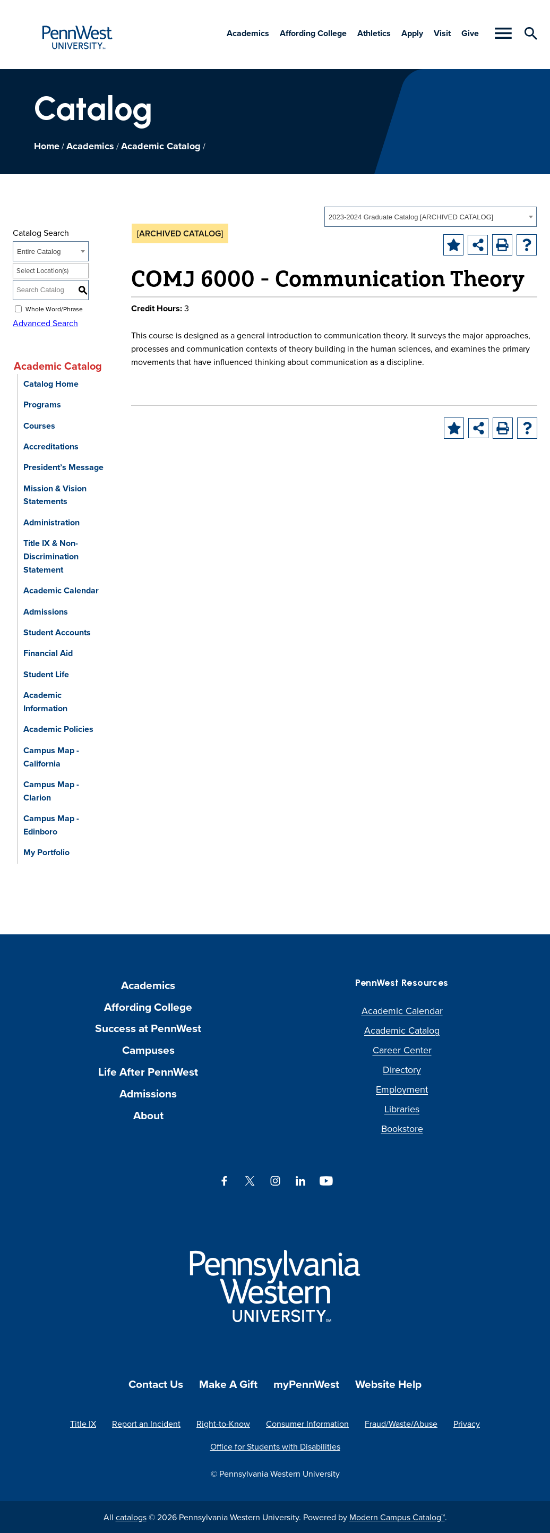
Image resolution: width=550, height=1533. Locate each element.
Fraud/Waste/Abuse (401, 1423)
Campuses (148, 1050)
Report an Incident (146, 1423)
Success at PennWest (148, 1028)
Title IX (83, 1423)
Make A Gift (228, 1384)
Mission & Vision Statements (55, 495)
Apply (412, 33)
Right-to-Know (223, 1423)
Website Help (388, 1384)
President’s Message (63, 467)
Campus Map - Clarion (51, 791)
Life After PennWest (148, 1071)
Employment (402, 1089)
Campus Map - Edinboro (51, 825)
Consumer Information (307, 1423)
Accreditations (51, 446)
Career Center (402, 1050)
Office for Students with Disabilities (275, 1446)
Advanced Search (45, 323)
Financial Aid (48, 653)
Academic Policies (58, 729)
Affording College (313, 33)
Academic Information (45, 701)
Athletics (374, 33)
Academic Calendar (61, 590)
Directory (402, 1069)
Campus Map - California (51, 757)
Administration (51, 522)
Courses (39, 426)
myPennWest (306, 1384)
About (148, 1115)
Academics (248, 33)
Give (470, 33)
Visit (442, 33)
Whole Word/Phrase (54, 308)
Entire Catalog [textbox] (39, 251)
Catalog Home (51, 384)
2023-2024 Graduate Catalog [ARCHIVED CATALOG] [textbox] (411, 217)
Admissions (45, 612)
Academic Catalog (161, 146)
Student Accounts (57, 632)
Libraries (401, 1108)
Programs (42, 404)
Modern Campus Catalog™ (397, 1517)
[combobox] (430, 217)
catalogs (131, 1517)
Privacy (466, 1423)
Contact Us (155, 1384)
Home (46, 146)
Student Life (46, 674)
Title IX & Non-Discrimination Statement (51, 556)
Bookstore (402, 1128)
